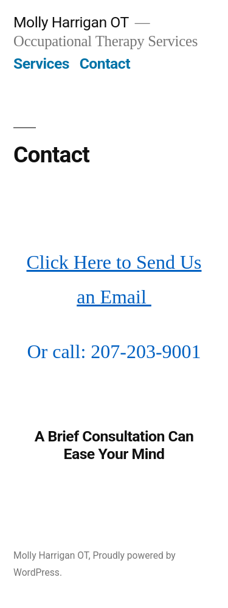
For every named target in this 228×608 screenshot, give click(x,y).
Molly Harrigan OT (71, 22)
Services (41, 63)
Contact (105, 63)
